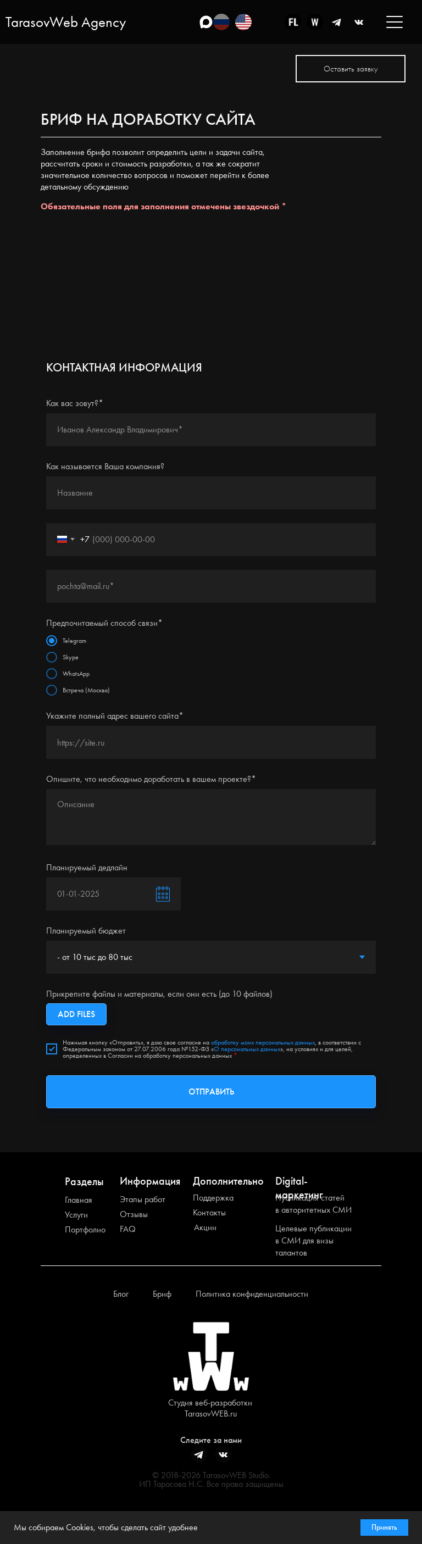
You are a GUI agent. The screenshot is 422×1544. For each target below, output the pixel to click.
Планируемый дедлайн (86, 867)
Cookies (79, 1527)
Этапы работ (142, 1199)
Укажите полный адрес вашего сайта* (115, 715)
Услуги (76, 1214)
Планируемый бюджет (86, 930)
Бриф (162, 1293)
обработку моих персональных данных (263, 1042)
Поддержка (213, 1197)
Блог (121, 1293)
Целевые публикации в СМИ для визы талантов (313, 1240)
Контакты (209, 1212)
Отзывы (134, 1214)
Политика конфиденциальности (252, 1293)
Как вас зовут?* (74, 403)
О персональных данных (247, 1049)
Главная (78, 1200)
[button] (351, 68)
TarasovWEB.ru (211, 1413)
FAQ (128, 1229)
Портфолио (85, 1229)
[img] (243, 22)
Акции (205, 1227)
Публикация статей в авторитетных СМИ (313, 1203)
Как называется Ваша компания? (105, 466)
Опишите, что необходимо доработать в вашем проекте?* (151, 779)
